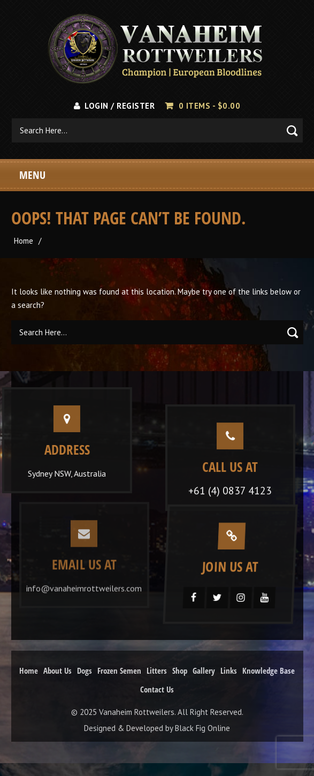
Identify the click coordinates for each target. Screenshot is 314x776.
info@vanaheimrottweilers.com (84, 586)
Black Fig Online (202, 728)
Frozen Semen (119, 670)
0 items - (210, 106)
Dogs (84, 670)
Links (228, 670)
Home (23, 241)
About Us (57, 670)
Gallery (204, 670)
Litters (157, 670)
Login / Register (114, 106)
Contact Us (157, 689)
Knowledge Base (268, 670)
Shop (179, 670)
